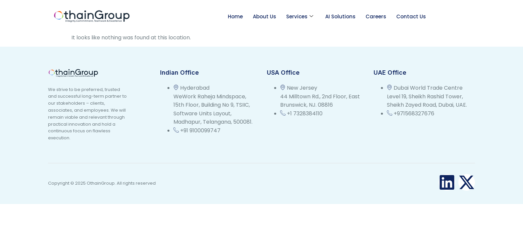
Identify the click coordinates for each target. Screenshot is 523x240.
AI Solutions (340, 16)
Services (299, 16)
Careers (376, 16)
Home (235, 16)
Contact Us (411, 16)
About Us (264, 16)
